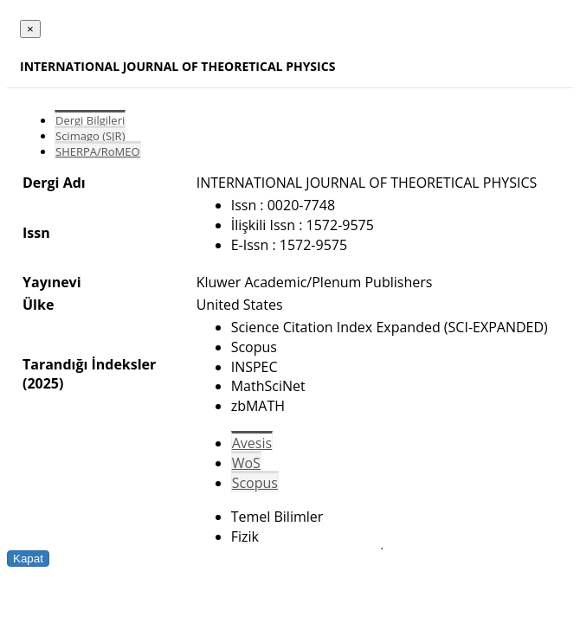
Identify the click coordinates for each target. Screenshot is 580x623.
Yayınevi (52, 282)
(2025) (43, 383)
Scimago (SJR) (90, 136)
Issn (36, 232)
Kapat (28, 558)
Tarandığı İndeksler (89, 364)
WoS (246, 462)
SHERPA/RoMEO (97, 151)
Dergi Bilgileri (90, 120)
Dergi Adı (54, 182)
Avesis (252, 443)
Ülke (38, 304)
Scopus (255, 482)
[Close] (30, 29)
